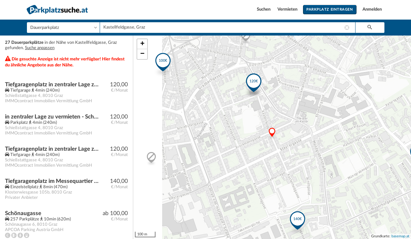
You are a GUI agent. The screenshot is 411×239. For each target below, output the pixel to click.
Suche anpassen (39, 48)
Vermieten (287, 9)
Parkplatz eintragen (329, 9)
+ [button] (142, 44)
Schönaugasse (23, 213)
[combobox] (228, 27)
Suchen (264, 9)
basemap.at (400, 236)
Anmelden (372, 9)
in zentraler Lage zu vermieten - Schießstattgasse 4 (52, 117)
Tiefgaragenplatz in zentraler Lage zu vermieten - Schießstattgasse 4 (52, 84)
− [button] (142, 54)
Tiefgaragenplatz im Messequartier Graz (52, 181)
